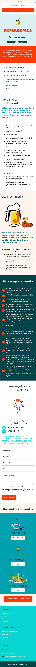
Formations (6, 637)
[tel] (18, 469)
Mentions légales (7, 614)
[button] (18, 538)
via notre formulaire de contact (14, 657)
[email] (18, 456)
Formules (5, 616)
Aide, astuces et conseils (10, 632)
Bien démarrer (6, 634)
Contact (5, 622)
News (3, 640)
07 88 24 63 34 (8, 653)
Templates (5, 619)
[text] (18, 450)
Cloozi (26, 664)
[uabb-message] (18, 479)
